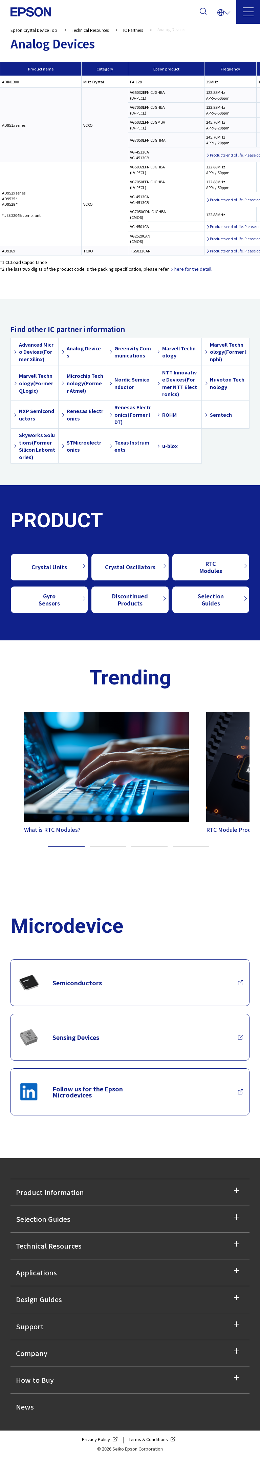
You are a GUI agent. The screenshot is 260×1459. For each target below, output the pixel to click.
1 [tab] (66, 846)
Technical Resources (49, 1246)
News (25, 1407)
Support (30, 1326)
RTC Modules (210, 567)
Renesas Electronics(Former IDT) (132, 414)
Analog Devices (84, 352)
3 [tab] (149, 846)
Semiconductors (60, 982)
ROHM (169, 414)
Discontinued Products (130, 599)
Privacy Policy (101, 1439)
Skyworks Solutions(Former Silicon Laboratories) (37, 445)
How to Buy (35, 1380)
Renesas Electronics (85, 414)
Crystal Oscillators (130, 567)
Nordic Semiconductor (132, 383)
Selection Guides (211, 599)
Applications (36, 1272)
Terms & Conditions (153, 1439)
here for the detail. (193, 269)
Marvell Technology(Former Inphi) (228, 352)
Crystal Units (49, 567)
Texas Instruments (131, 446)
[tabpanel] (101, 771)
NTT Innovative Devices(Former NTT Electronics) (179, 383)
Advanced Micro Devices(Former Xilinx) (36, 352)
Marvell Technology (179, 352)
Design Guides (39, 1299)
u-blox (170, 445)
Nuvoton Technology (227, 383)
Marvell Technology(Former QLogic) (36, 383)
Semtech (221, 414)
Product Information (50, 1192)
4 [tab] (191, 846)
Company (31, 1353)
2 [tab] (108, 846)
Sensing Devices (59, 1037)
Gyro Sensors (49, 599)
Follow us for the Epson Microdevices (71, 1092)
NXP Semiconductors (36, 414)
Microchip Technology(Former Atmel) (85, 383)
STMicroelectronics (84, 446)
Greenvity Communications (132, 352)
